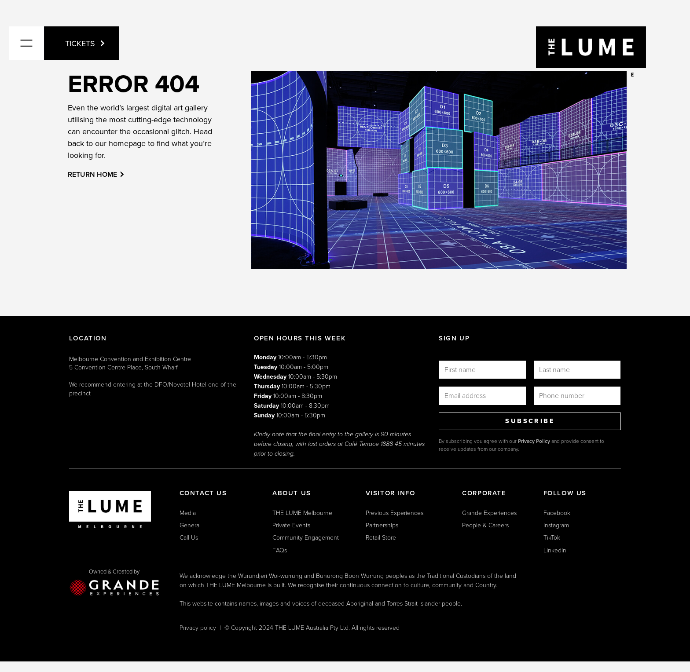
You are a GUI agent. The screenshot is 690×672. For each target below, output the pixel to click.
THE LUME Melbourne (302, 512)
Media (188, 512)
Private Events (291, 525)
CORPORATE (484, 492)
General (190, 525)
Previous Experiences (394, 512)
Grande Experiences (489, 512)
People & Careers (485, 525)
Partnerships (382, 525)
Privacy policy (198, 627)
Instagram (556, 525)
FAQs (279, 550)
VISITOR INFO (390, 492)
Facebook (556, 512)
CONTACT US (203, 492)
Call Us (189, 537)
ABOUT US (291, 492)
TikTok (551, 537)
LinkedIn (554, 550)
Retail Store (381, 537)
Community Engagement (305, 537)
